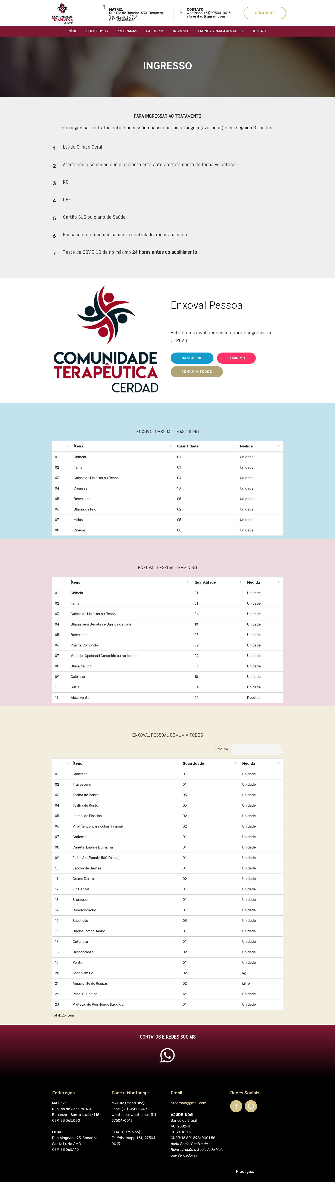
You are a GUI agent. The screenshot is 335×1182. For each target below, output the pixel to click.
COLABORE (265, 13)
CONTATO (259, 31)
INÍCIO (72, 31)
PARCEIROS (155, 31)
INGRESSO (181, 31)
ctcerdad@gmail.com (188, 1172)
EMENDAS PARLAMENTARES (220, 31)
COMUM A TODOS (196, 383)
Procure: (249, 757)
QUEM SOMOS (97, 31)
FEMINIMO (236, 369)
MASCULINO (192, 369)
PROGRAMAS (127, 31)
